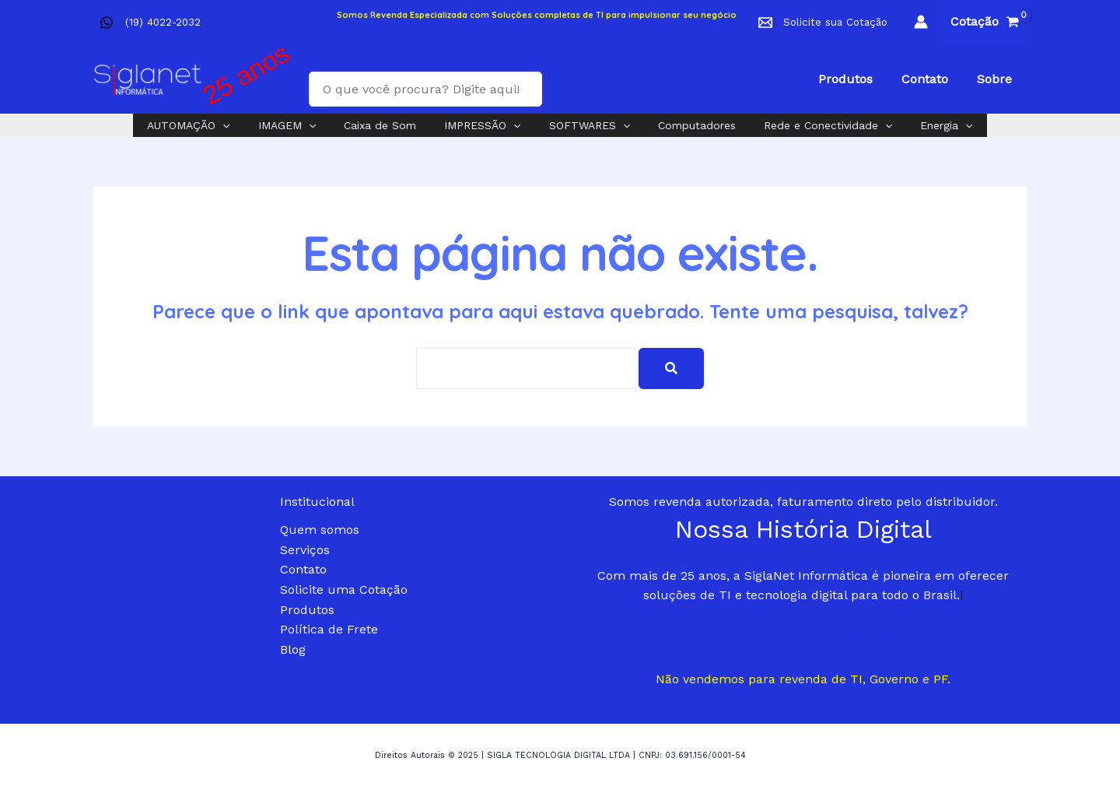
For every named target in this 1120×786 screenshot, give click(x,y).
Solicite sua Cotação (835, 22)
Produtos (307, 609)
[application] (244, 125)
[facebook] (109, 23)
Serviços (305, 549)
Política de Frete (329, 629)
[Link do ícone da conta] (921, 22)
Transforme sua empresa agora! (803, 637)
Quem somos (319, 529)
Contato (303, 569)
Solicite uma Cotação (344, 589)
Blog (293, 649)
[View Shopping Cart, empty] (985, 22)
